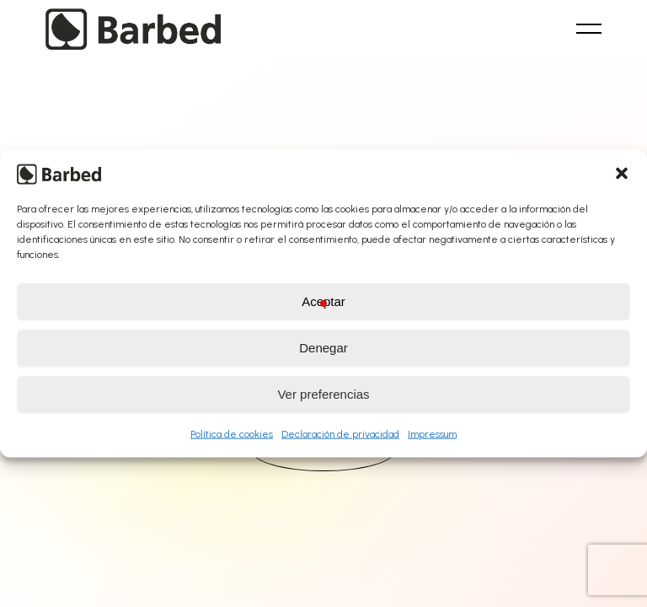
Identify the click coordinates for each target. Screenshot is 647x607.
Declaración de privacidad (340, 433)
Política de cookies (231, 433)
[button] (621, 172)
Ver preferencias (323, 394)
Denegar (323, 348)
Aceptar (323, 301)
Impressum (432, 433)
